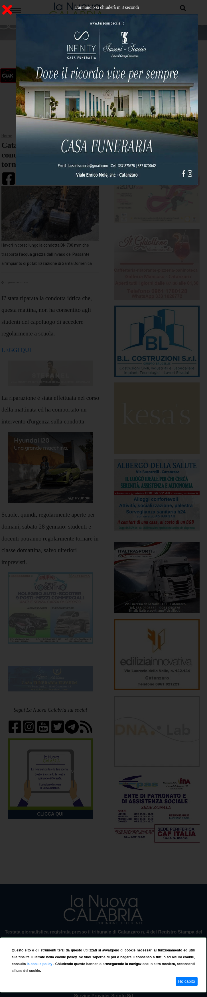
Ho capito (186, 981)
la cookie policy (40, 964)
